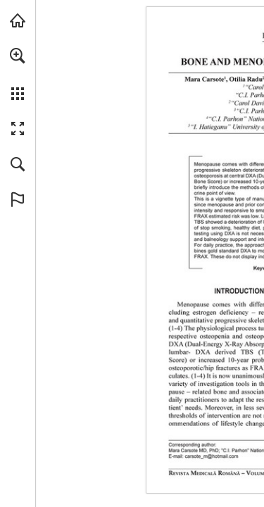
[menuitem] (17, 74)
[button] (17, 55)
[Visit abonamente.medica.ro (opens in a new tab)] (17, 20)
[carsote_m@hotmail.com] (212, 456)
